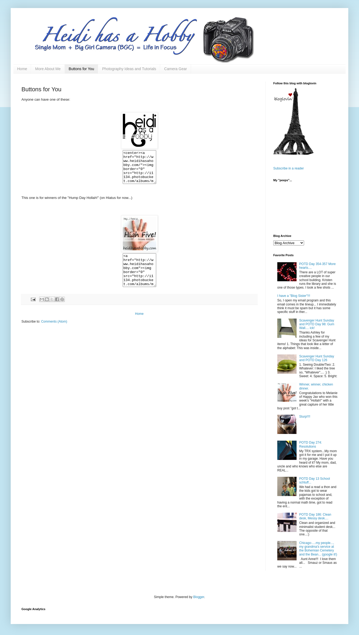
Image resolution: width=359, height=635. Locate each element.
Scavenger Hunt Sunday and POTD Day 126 (316, 358)
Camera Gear (175, 69)
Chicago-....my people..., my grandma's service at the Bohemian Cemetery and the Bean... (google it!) (318, 548)
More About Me (48, 69)
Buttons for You (81, 69)
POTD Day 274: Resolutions (310, 444)
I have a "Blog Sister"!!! (293, 296)
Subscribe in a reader (288, 168)
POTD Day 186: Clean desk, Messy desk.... (315, 516)
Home (22, 69)
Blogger (198, 597)
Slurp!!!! (304, 416)
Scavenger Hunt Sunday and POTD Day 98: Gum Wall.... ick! (316, 324)
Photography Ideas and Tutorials (129, 69)
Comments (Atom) (54, 334)
